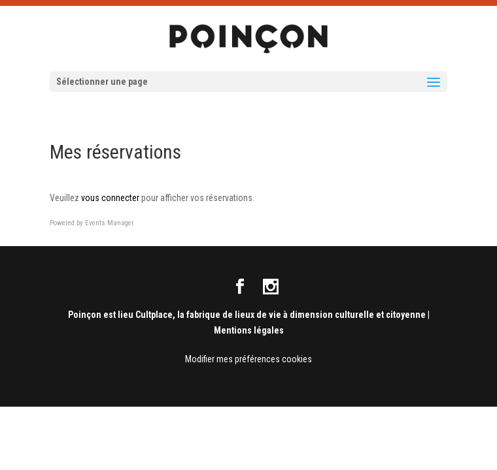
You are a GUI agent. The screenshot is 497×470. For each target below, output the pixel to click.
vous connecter (110, 198)
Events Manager (109, 223)
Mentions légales (249, 330)
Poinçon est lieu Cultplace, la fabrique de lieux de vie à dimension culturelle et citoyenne (247, 314)
